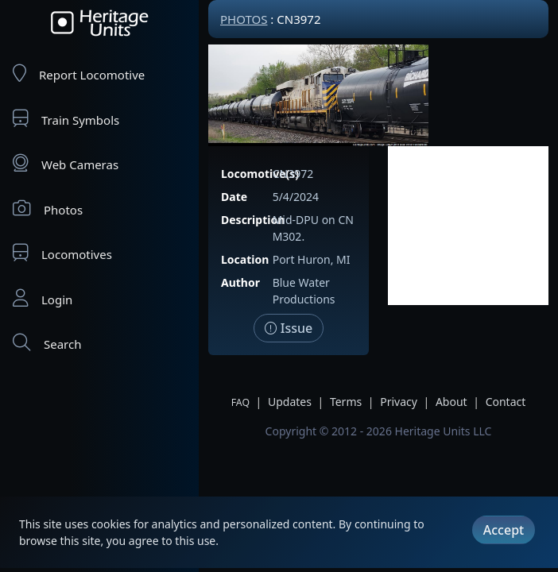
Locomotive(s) (260, 173)
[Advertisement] (468, 225)
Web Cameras (65, 163)
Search (47, 343)
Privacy (398, 401)
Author (240, 282)
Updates (290, 401)
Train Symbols (66, 119)
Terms (346, 401)
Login (42, 298)
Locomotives (62, 253)
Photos (48, 208)
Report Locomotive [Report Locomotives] (79, 73)
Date (234, 196)
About (451, 401)
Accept (503, 530)
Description (253, 219)
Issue (289, 328)
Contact (506, 401)
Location (245, 259)
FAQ (240, 402)
